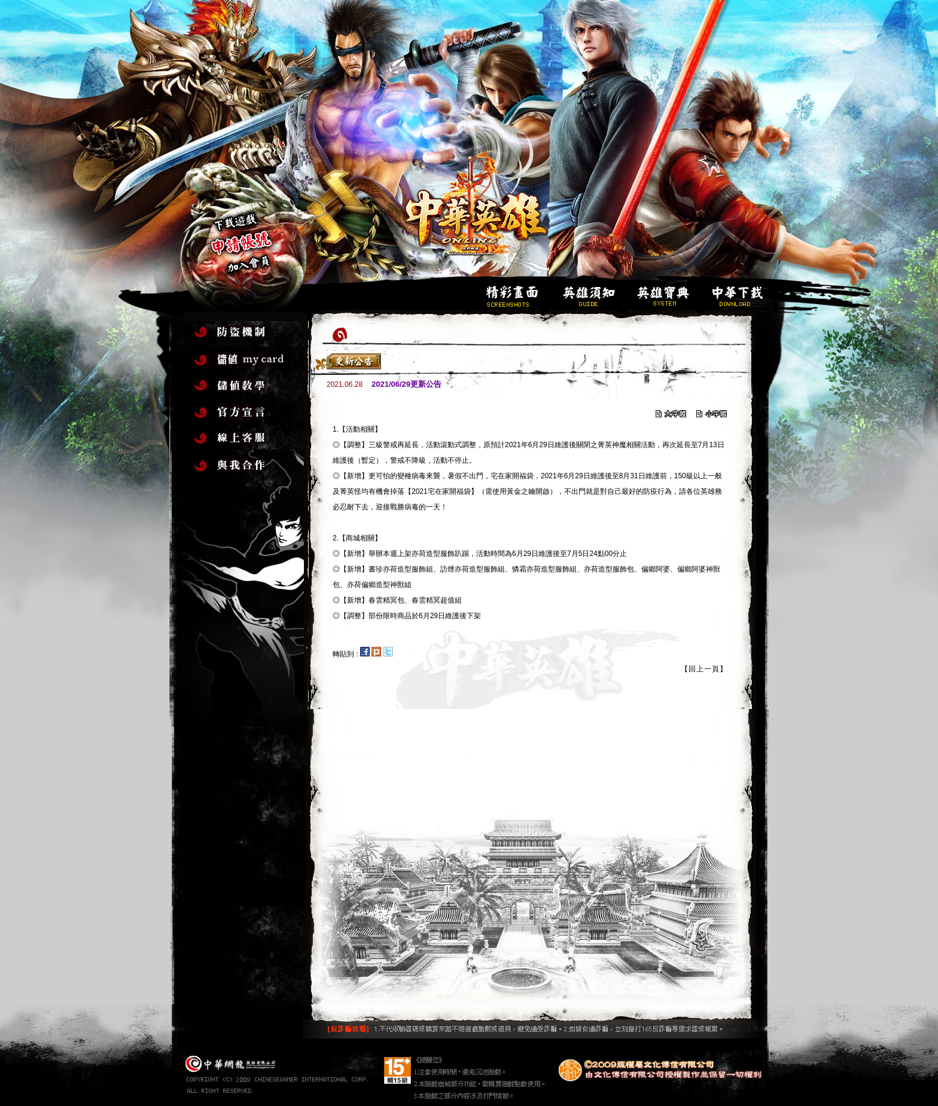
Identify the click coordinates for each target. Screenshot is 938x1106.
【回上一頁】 (704, 669)
